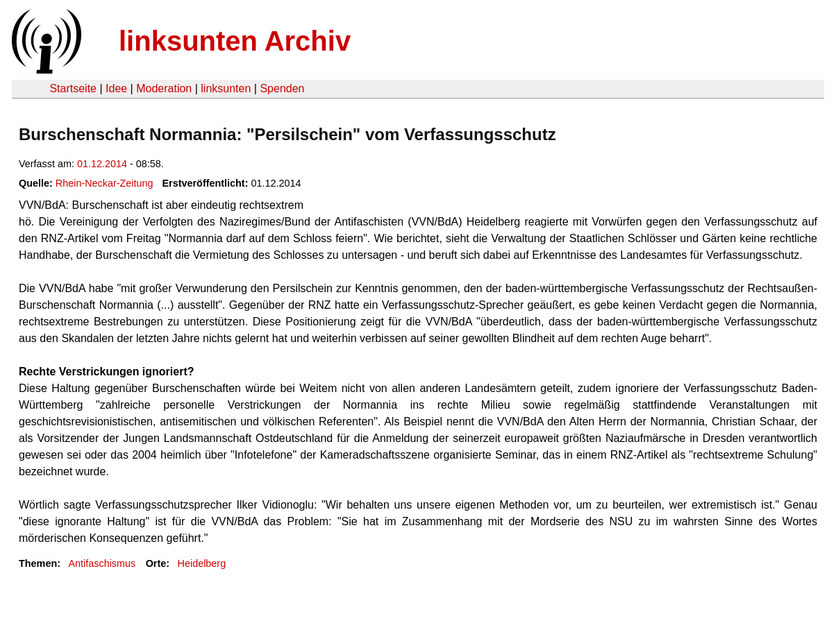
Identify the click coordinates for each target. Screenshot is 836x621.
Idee (116, 88)
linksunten (226, 88)
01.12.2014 (102, 163)
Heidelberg (202, 563)
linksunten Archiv (235, 41)
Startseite (73, 88)
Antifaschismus (101, 563)
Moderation (164, 88)
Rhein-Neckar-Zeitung (104, 183)
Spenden (282, 88)
